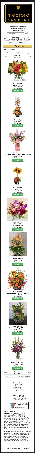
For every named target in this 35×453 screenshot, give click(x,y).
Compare (28, 53)
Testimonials (20, 43)
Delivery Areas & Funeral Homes (17, 40)
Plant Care (18, 386)
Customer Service (18, 383)
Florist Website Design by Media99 (18, 448)
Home (7, 37)
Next (29, 56)
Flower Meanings (18, 387)
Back (5, 56)
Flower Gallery (18, 389)
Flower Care (18, 384)
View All (20, 53)
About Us (18, 390)
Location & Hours (15, 39)
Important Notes (18, 37)
